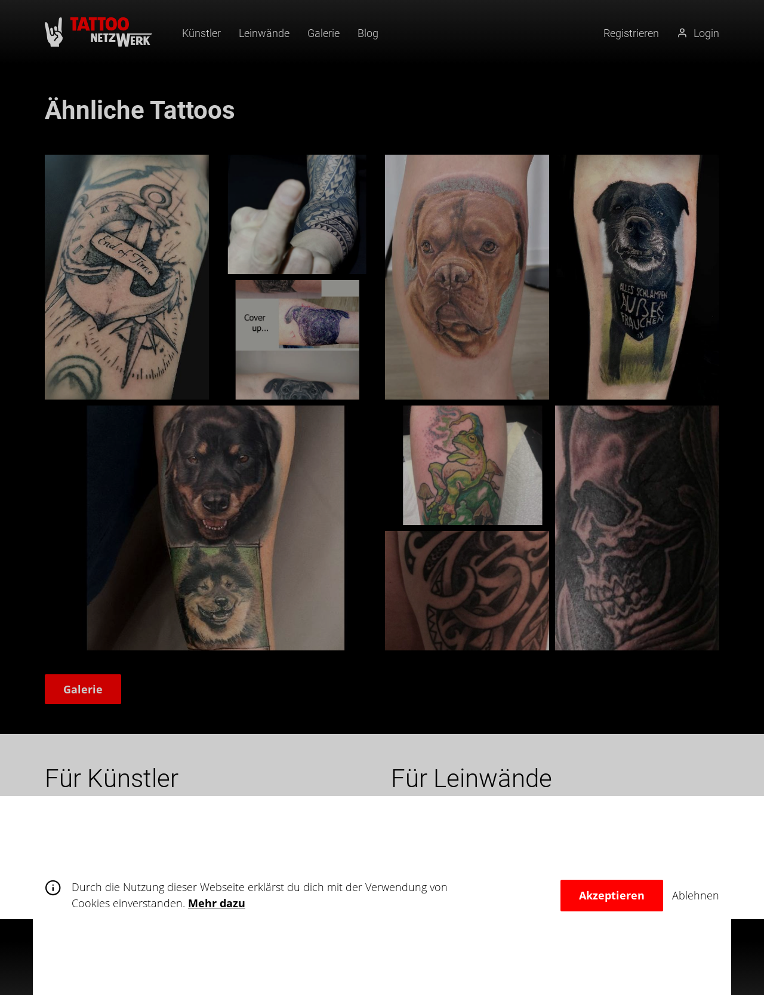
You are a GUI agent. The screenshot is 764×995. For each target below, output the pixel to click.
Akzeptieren (612, 895)
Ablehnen (695, 895)
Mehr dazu (216, 903)
